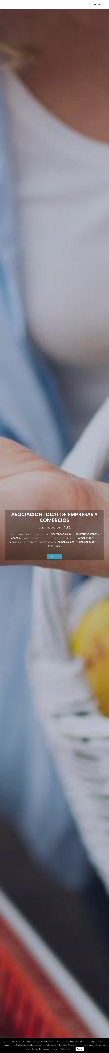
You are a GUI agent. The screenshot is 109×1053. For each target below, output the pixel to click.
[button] (54, 556)
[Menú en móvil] (99, 4)
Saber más (65, 1049)
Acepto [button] (79, 1049)
